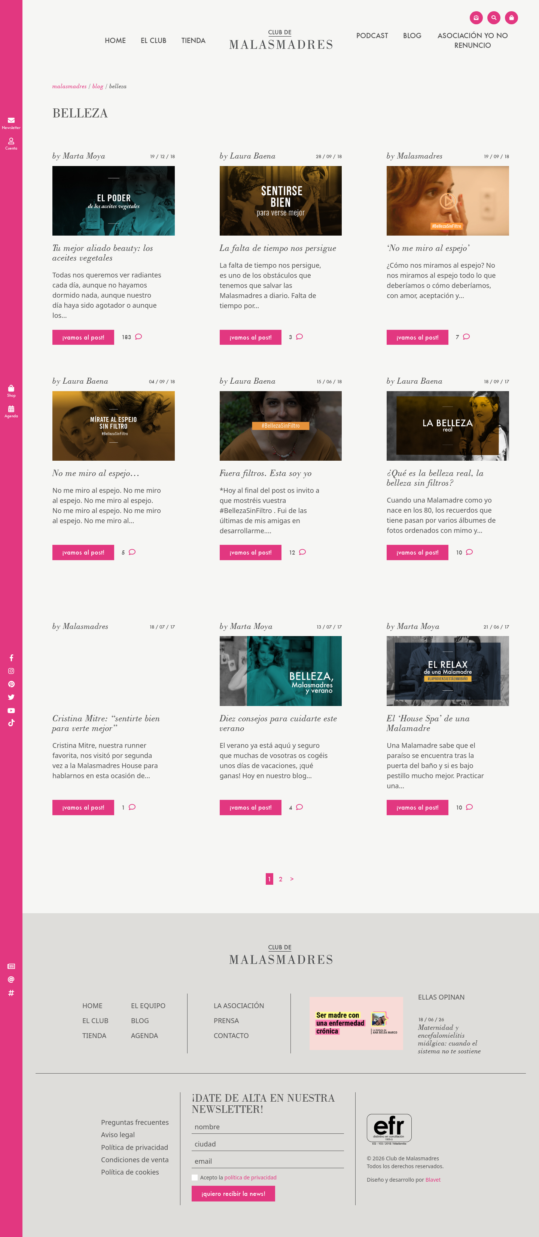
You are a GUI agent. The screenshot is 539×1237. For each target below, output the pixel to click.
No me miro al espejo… (96, 473)
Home (115, 40)
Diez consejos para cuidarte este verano (278, 723)
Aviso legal (118, 1134)
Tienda (193, 40)
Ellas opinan (441, 996)
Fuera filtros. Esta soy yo (266, 473)
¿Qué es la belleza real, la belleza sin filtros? (435, 477)
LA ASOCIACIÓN (239, 1005)
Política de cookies (130, 1171)
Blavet (433, 1179)
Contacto (231, 1035)
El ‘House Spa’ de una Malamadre (428, 723)
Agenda (144, 1035)
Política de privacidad (134, 1147)
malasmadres (69, 86)
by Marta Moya (79, 155)
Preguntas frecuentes (135, 1122)
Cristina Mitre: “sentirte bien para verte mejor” (106, 723)
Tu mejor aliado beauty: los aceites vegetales (102, 252)
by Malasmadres (415, 155)
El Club (154, 40)
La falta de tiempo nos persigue (278, 248)
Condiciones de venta (135, 1159)
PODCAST (372, 35)
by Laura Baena (248, 155)
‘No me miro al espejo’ (428, 248)
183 (132, 337)
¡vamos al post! (83, 337)
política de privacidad (251, 1177)
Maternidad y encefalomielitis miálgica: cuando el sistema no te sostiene (449, 1038)
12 (297, 552)
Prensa (226, 1020)
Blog (412, 35)
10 (464, 552)
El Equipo (148, 1005)
